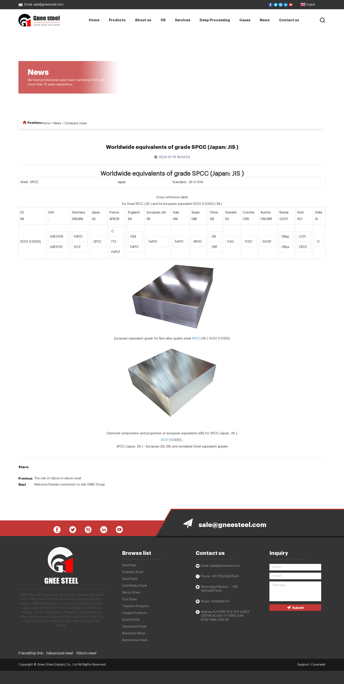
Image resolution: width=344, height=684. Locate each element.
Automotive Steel (134, 640)
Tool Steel (129, 599)
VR (163, 20)
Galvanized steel (59, 653)
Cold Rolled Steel (134, 585)
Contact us (289, 20)
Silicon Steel (131, 592)
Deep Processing (215, 20)
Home (94, 20)
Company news (75, 123)
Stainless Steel (132, 572)
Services (182, 20)
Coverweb (318, 664)
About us (143, 20)
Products (117, 20)
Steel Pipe (129, 565)
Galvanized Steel (134, 626)
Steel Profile (131, 619)
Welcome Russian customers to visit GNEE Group (69, 484)
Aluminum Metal (133, 633)
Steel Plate (130, 579)
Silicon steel (86, 653)
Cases (244, 20)
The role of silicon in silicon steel (57, 478)
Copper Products (134, 613)
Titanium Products (135, 606)
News (265, 20)
